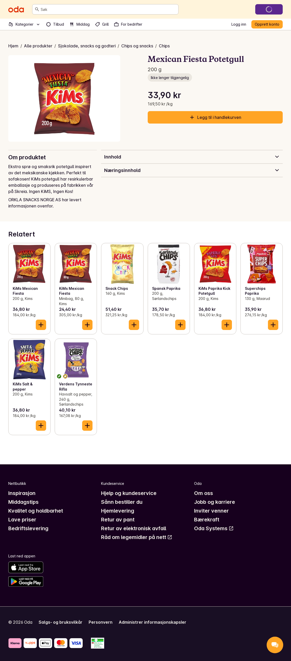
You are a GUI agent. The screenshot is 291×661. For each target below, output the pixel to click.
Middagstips (23, 502)
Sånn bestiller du (122, 502)
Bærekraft (206, 519)
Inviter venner (211, 511)
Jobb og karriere (214, 502)
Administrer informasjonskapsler (152, 622)
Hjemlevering (117, 511)
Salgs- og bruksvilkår (60, 622)
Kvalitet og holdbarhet (35, 511)
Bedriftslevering (28, 528)
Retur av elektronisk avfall (133, 528)
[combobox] (108, 9)
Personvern (100, 622)
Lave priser (22, 519)
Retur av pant (117, 519)
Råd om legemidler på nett (136, 537)
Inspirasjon (22, 493)
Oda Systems (214, 528)
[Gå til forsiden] (16, 9)
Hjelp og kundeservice (129, 493)
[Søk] (37, 9)
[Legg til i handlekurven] (41, 325)
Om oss (203, 493)
